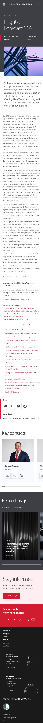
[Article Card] (20, 536)
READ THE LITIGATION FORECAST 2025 (21, 418)
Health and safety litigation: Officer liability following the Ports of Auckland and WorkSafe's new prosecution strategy (22, 385)
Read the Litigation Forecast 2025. (14, 277)
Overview (6, 303)
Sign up (11, 596)
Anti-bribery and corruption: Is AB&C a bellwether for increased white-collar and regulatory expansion (22, 353)
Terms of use (6, 721)
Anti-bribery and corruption (12, 306)
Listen (5, 290)
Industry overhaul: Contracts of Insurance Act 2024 (22, 347)
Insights (11, 16)
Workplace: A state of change (13, 317)
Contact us (13, 620)
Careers (6, 643)
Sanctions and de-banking (14, 329)
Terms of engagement (9, 718)
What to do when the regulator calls (15, 319)
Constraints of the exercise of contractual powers (22, 333)
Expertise (6, 631)
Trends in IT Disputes (12, 392)
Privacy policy (7, 714)
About (5, 640)
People (5, 637)
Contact (6, 646)
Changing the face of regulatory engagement (18, 308)
